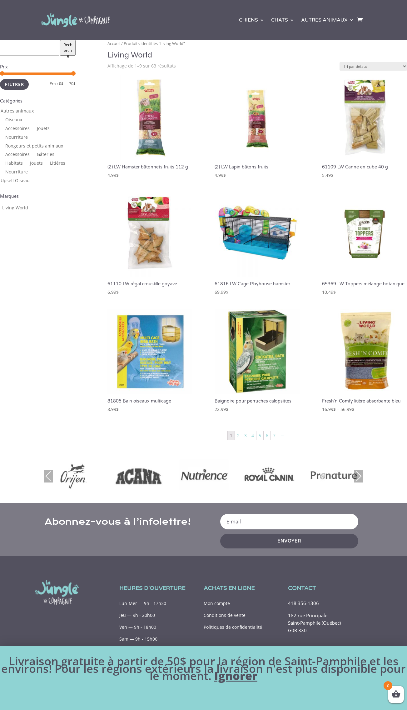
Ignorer (235, 675)
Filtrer (14, 84)
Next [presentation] (358, 476)
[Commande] (373, 66)
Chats (279, 20)
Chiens (248, 20)
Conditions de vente (225, 615)
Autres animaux (324, 20)
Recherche (67, 49)
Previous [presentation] (48, 476)
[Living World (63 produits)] (15, 208)
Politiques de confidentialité (233, 627)
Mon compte (217, 603)
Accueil (113, 43)
